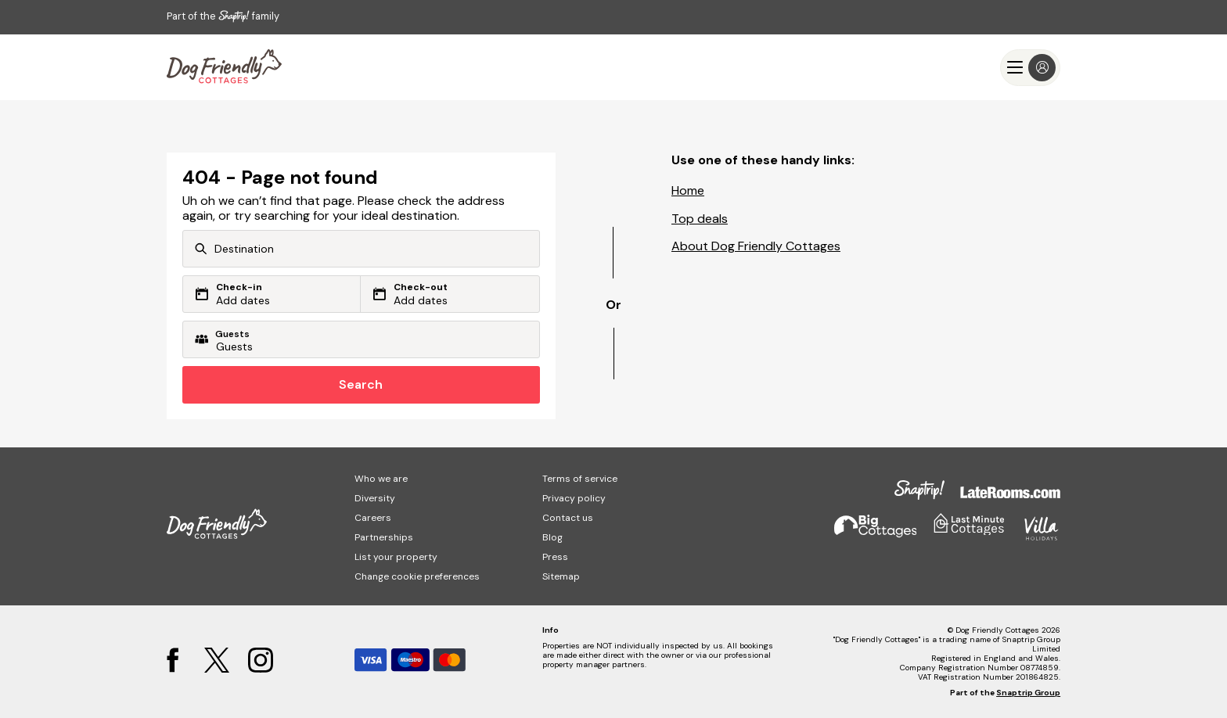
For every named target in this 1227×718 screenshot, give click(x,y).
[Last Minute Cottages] (224, 67)
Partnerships (383, 537)
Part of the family (223, 16)
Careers (372, 518)
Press (555, 557)
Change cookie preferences (417, 576)
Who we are (381, 478)
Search (361, 384)
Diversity (374, 498)
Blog (552, 537)
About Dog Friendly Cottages (755, 246)
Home (687, 190)
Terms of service (579, 478)
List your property (395, 557)
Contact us (567, 518)
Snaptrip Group (1028, 692)
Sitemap (561, 576)
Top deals (699, 218)
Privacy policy (574, 498)
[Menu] (1030, 67)
